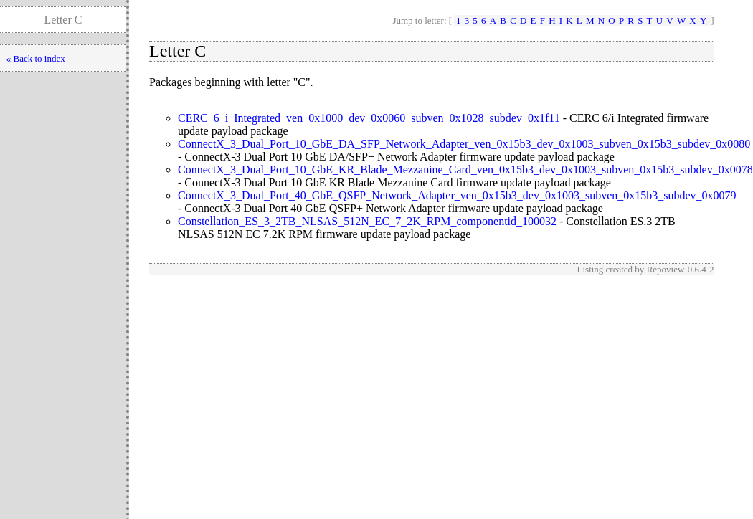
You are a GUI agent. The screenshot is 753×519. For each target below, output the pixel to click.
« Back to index (35, 58)
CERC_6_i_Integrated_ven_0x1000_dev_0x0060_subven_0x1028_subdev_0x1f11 (369, 118)
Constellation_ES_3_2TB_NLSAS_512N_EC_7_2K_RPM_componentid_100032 (367, 221)
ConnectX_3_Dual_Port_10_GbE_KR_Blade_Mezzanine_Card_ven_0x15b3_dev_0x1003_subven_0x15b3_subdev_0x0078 (465, 169)
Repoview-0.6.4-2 (680, 269)
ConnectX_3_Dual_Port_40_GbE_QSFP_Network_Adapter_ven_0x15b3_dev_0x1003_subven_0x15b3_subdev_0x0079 (457, 195)
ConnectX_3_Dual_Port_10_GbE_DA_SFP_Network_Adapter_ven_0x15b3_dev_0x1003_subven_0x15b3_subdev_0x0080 (464, 144)
